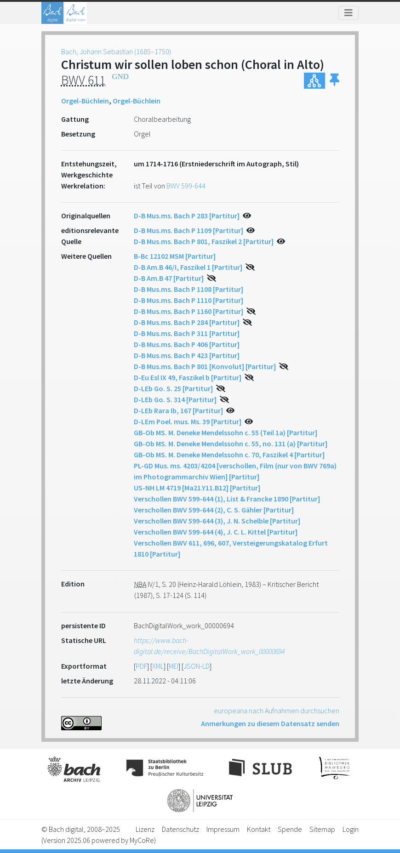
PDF (141, 666)
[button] (334, 81)
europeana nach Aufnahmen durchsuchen (276, 710)
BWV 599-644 (186, 185)
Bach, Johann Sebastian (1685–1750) (116, 51)
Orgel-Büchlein (85, 100)
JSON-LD (196, 666)
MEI (173, 666)
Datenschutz (180, 829)
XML (158, 666)
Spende (290, 829)
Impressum (223, 829)
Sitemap (322, 829)
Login (351, 829)
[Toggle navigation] (348, 13)
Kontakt (258, 829)
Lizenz (145, 829)
